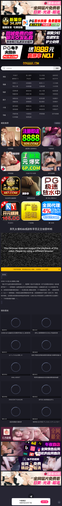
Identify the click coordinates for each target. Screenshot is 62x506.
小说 (4, 107)
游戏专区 (55, 75)
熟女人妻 (15, 86)
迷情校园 (15, 109)
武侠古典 (55, 106)
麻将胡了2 (15, 79)
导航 (4, 115)
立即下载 (44, 502)
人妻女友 (42, 106)
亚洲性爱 (15, 91)
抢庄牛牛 (55, 79)
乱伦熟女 (42, 94)
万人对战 (42, 75)
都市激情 (15, 106)
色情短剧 (28, 117)
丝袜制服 (28, 86)
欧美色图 (42, 98)
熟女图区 (42, 102)
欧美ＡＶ (42, 83)
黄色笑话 (42, 109)
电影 (4, 92)
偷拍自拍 (28, 91)
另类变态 (55, 94)
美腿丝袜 (15, 102)
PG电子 (15, 75)
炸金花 (29, 79)
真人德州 (28, 75)
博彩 (4, 77)
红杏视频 (15, 117)
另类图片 (55, 102)
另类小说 (28, 109)
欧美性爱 (55, 91)
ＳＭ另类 (55, 86)
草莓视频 (42, 114)
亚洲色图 (28, 98)
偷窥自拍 (15, 98)
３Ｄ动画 (55, 83)
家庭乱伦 (28, 106)
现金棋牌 (42, 79)
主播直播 (42, 86)
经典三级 (28, 94)
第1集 (4, 274)
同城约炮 (15, 114)
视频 (4, 84)
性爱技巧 (55, 109)
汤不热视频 (55, 114)
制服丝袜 (15, 94)
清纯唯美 (28, 102)
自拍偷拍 (28, 83)
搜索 (57, 68)
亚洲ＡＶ (15, 83)
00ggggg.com (31, 63)
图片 (4, 100)
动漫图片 (55, 98)
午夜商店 (28, 114)
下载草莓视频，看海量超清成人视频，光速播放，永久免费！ (36, 269)
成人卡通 (42, 91)
